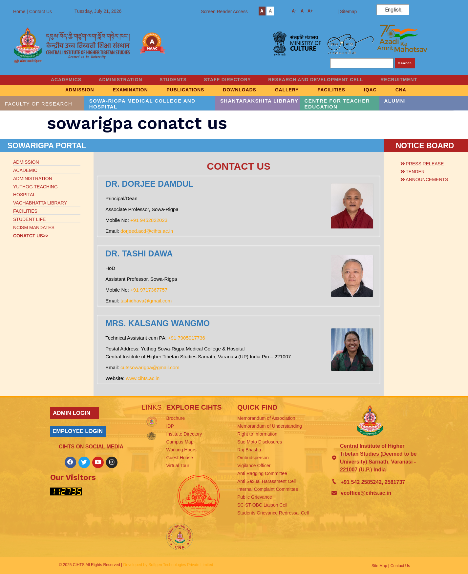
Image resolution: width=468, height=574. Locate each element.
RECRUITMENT (410, 80)
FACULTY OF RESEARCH (38, 104)
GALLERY (291, 90)
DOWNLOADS (237, 90)
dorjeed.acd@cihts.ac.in (146, 231)
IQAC (384, 90)
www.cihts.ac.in (143, 378)
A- (294, 11)
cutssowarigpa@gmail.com (149, 367)
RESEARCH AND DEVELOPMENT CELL (322, 80)
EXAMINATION (118, 90)
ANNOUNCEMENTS (427, 179)
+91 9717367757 (148, 290)
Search (405, 63)
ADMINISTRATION (114, 80)
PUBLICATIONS (179, 90)
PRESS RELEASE (425, 163)
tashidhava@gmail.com (146, 300)
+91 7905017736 (186, 338)
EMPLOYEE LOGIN (78, 431)
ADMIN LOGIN (71, 413)
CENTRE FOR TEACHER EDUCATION (337, 103)
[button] (426, 163)
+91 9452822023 (148, 220)
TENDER (415, 171)
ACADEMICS (55, 80)
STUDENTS (170, 80)
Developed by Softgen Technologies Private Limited (168, 564)
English (393, 10)
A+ (310, 11)
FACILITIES (340, 90)
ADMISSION (62, 90)
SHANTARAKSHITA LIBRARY (259, 101)
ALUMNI (395, 101)
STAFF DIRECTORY (229, 80)
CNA (420, 90)
